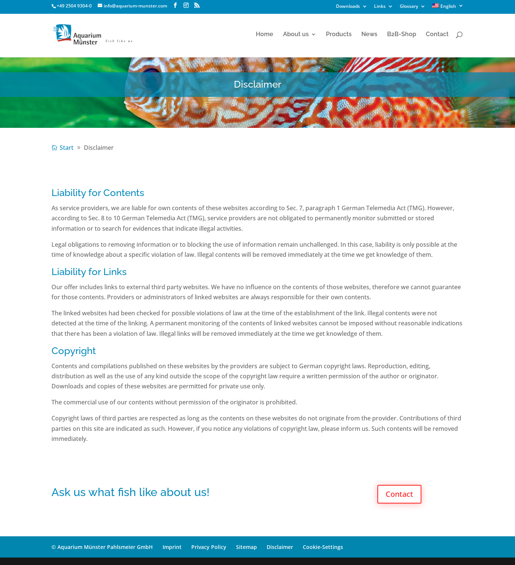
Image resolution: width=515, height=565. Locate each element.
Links (380, 6)
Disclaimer (280, 546)
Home (264, 35)
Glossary (409, 6)
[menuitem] (448, 7)
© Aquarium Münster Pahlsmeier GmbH (102, 546)
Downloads (348, 6)
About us (296, 35)
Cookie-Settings (323, 546)
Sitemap (246, 546)
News (369, 35)
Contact (437, 35)
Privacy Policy (208, 546)
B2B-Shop (401, 35)
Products (339, 35)
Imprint (172, 546)
